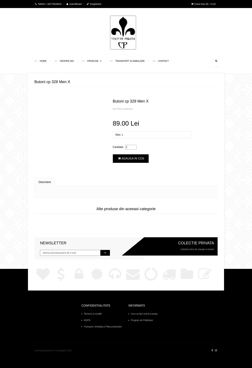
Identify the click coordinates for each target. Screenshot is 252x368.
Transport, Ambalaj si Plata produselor (103, 326)
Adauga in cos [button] (131, 158)
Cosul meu (203, 4)
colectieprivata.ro (43, 350)
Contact (163, 61)
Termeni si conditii (93, 313)
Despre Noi (67, 61)
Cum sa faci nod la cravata (144, 313)
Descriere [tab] (45, 182)
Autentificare (74, 4)
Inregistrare (93, 4)
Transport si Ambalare (130, 61)
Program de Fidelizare (142, 320)
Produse (94, 61)
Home (43, 61)
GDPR (87, 320)
